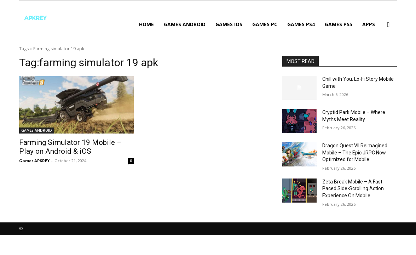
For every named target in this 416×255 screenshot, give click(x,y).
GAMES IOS (228, 24)
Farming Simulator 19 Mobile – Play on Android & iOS (70, 146)
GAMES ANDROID (185, 24)
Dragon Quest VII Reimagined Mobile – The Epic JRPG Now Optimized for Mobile (354, 152)
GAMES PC (264, 24)
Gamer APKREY (34, 160)
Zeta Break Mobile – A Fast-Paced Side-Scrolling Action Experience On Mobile (353, 188)
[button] (388, 25)
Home (146, 24)
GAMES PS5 (338, 24)
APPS (368, 24)
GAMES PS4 (301, 24)
